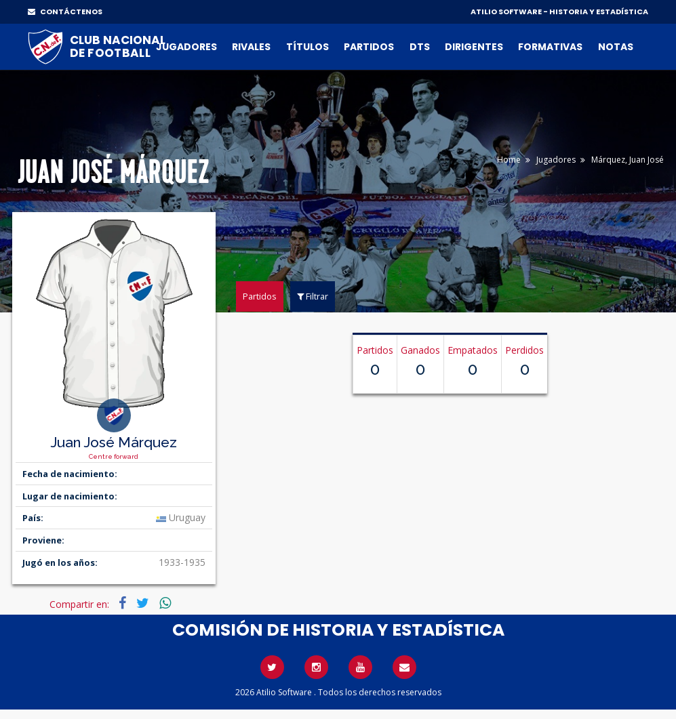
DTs (420, 47)
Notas (615, 47)
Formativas (550, 47)
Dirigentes (474, 47)
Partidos (369, 47)
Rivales (251, 47)
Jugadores (186, 47)
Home (509, 159)
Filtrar (312, 296)
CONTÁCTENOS (65, 11)
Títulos (307, 47)
